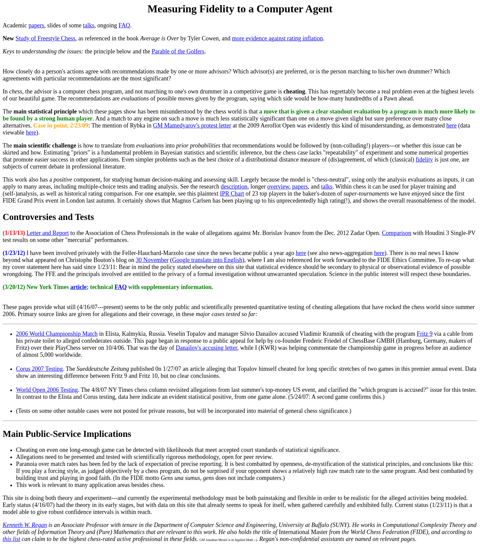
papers (36, 25)
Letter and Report (48, 233)
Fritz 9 (425, 333)
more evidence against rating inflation (277, 38)
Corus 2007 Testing (39, 368)
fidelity (424, 159)
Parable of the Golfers (178, 51)
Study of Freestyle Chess (46, 38)
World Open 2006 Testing (47, 389)
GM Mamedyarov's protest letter (192, 125)
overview (278, 186)
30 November (152, 260)
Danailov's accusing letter (206, 347)
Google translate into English (207, 260)
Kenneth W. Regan (25, 525)
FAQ (124, 25)
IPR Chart (232, 193)
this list (11, 539)
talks (88, 25)
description (234, 186)
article (78, 287)
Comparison (396, 233)
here (451, 125)
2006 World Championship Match (57, 333)
